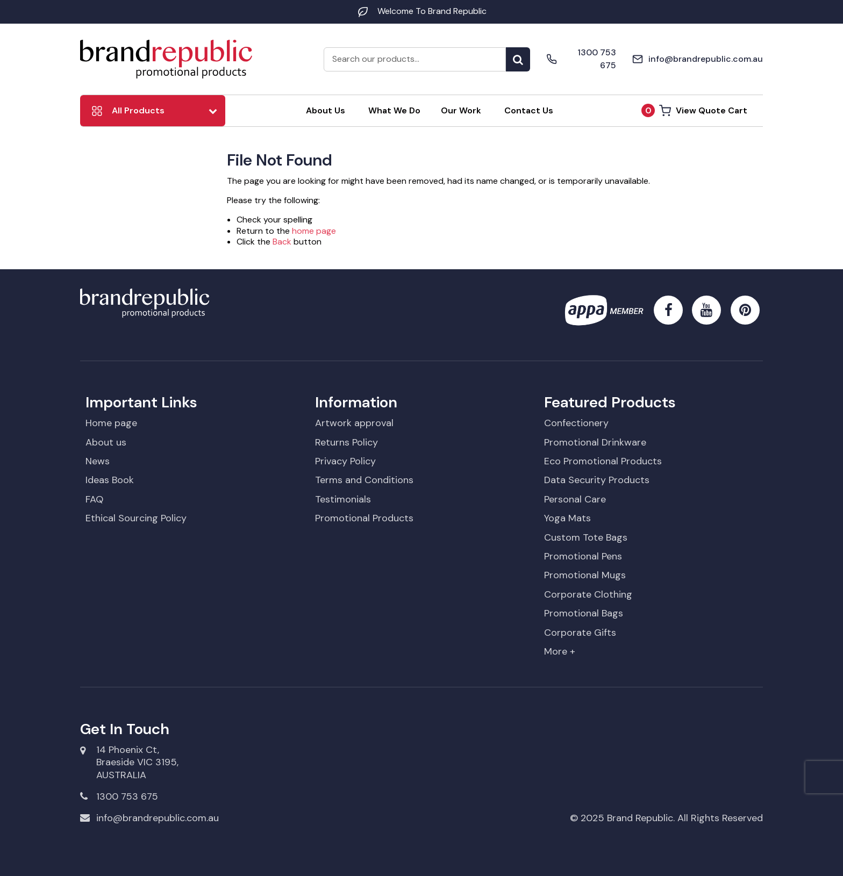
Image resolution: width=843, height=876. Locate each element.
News (97, 461)
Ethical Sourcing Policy (136, 518)
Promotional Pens (583, 556)
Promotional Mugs (585, 575)
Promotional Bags (583, 613)
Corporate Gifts (580, 632)
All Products (138, 110)
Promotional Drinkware (595, 442)
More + (559, 651)
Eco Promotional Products (603, 461)
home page (314, 230)
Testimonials (343, 499)
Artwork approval (354, 423)
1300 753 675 (119, 796)
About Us (325, 110)
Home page (111, 423)
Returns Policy (346, 442)
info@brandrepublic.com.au (149, 817)
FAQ (94, 499)
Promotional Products (364, 518)
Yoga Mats (567, 518)
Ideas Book (109, 479)
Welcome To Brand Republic (421, 11)
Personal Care (575, 499)
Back (282, 241)
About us (105, 442)
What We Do (394, 110)
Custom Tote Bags (585, 537)
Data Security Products (596, 479)
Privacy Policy (345, 461)
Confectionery (576, 423)
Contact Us (528, 110)
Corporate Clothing (588, 594)
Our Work (461, 110)
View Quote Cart (694, 110)
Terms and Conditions (364, 479)
